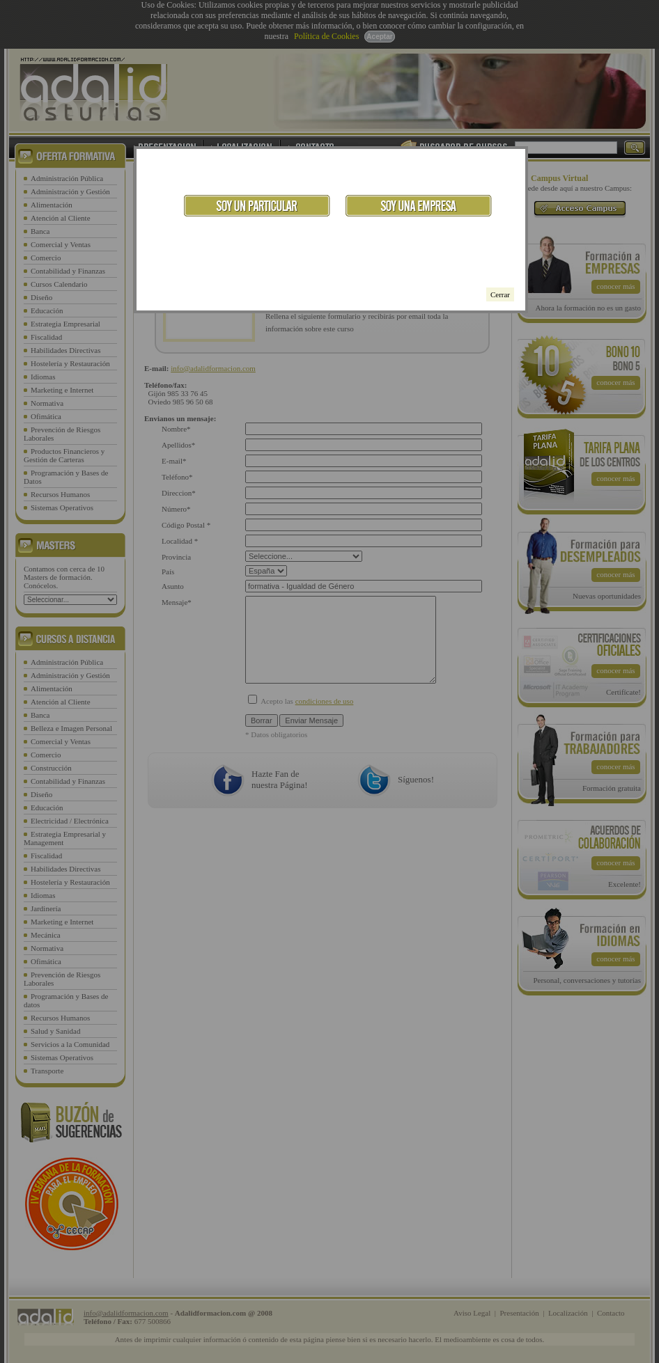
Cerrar (500, 294)
